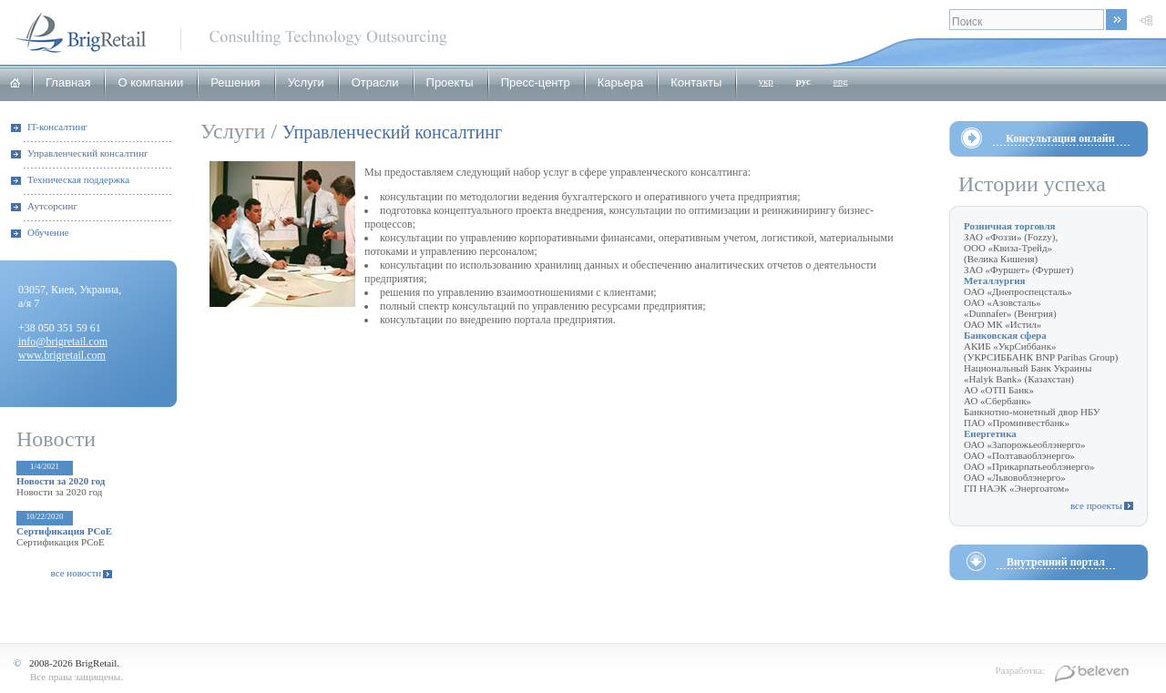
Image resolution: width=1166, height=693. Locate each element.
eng (841, 81)
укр (765, 81)
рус (803, 81)
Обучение (48, 232)
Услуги (306, 82)
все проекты (1096, 505)
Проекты (450, 82)
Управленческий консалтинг (87, 153)
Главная (68, 82)
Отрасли (375, 82)
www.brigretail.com (62, 355)
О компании (150, 82)
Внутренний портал (1056, 561)
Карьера (621, 82)
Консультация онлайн (1060, 138)
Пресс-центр (535, 82)
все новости (76, 572)
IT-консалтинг (57, 126)
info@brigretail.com (62, 341)
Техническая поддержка (78, 179)
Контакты (695, 82)
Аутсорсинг (52, 205)
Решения (235, 82)
